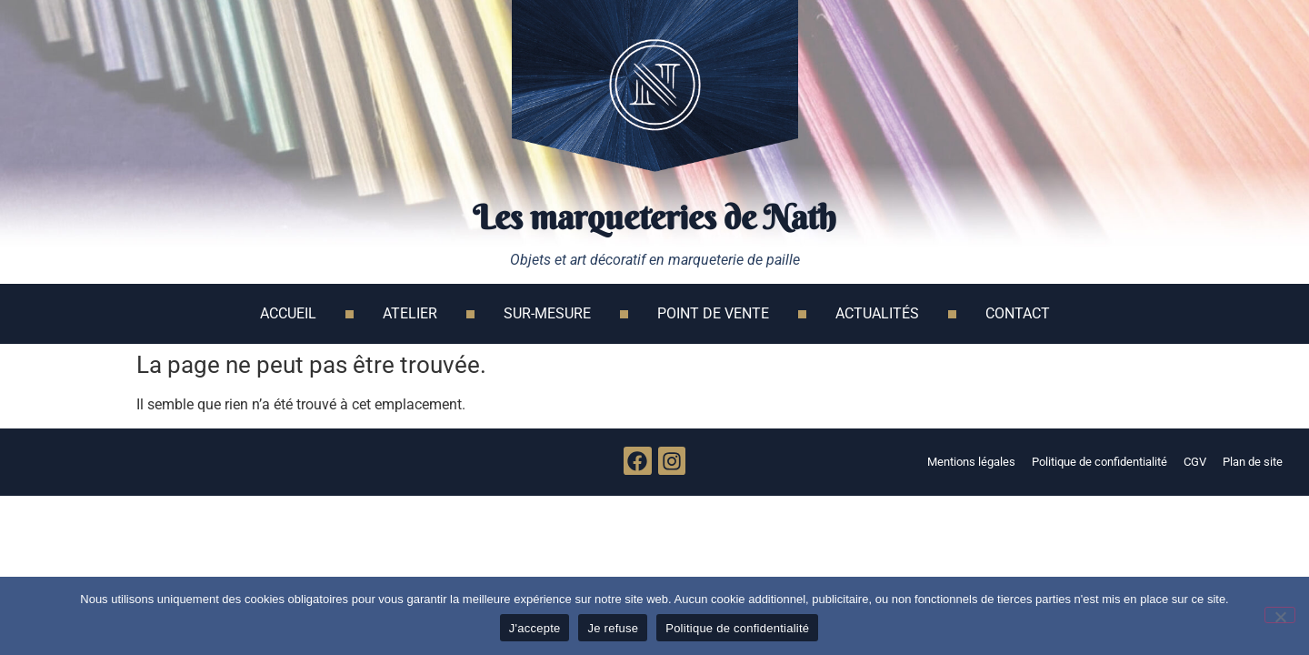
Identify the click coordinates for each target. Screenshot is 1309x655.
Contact (1017, 313)
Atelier (410, 313)
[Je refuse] (1279, 615)
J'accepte (535, 628)
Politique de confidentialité (1099, 462)
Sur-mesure (547, 313)
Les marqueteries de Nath (654, 217)
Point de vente (713, 313)
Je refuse (612, 628)
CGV (1195, 462)
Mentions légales (971, 462)
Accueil (288, 313)
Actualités (877, 313)
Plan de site (1253, 462)
